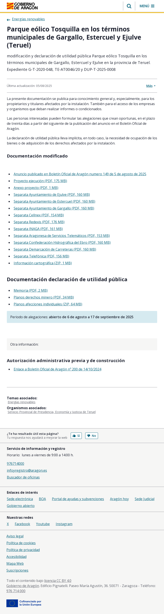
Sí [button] (76, 436)
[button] (129, 6)
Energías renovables (21, 402)
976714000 (15, 463)
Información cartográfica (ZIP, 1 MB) (43, 263)
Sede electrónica (20, 499)
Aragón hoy (119, 499)
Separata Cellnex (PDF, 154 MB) (39, 215)
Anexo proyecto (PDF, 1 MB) (36, 187)
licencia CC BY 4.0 (57, 580)
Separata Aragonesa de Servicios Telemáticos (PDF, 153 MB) (62, 235)
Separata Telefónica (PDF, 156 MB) (41, 256)
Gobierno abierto (21, 505)
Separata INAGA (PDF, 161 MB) (38, 228)
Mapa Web (15, 563)
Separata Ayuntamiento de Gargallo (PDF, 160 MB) (54, 208)
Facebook (22, 524)
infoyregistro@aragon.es (27, 470)
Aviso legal (14, 536)
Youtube (43, 524)
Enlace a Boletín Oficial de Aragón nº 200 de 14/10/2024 (57, 369)
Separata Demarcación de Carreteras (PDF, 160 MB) (55, 249)
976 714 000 (15, 591)
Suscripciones (17, 570)
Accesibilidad (16, 556)
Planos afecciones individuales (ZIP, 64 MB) (48, 304)
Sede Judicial (144, 499)
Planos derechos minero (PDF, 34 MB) (44, 297)
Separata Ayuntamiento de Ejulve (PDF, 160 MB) (52, 194)
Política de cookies (21, 543)
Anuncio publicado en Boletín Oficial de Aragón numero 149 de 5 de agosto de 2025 (80, 174)
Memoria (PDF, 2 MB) (31, 290)
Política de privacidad (23, 549)
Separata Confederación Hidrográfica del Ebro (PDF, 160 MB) (62, 242)
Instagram (64, 524)
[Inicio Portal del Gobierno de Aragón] (22, 6)
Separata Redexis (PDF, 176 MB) (39, 222)
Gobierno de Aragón (22, 585)
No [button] (91, 436)
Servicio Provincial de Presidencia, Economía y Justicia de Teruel (52, 412)
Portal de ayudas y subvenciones (78, 499)
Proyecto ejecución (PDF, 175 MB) (40, 180)
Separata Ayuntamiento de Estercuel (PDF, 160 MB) (54, 201)
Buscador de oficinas (23, 477)
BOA (42, 499)
